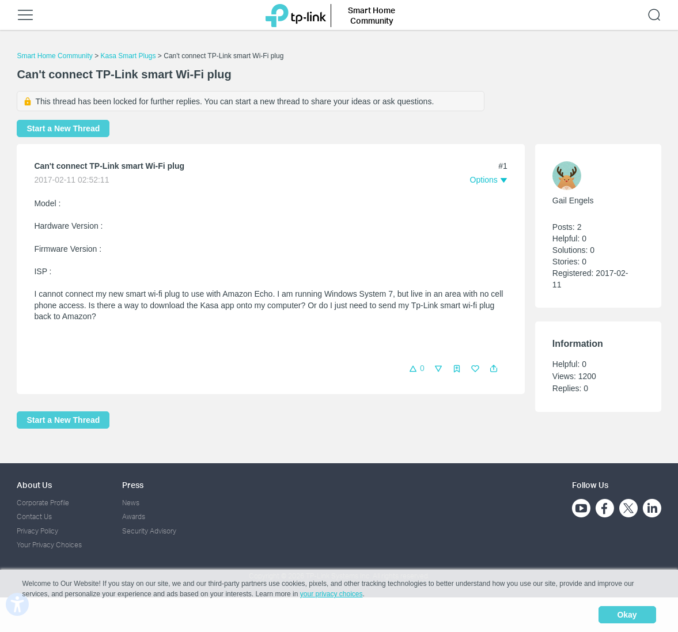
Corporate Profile (43, 502)
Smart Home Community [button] (371, 15)
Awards (133, 516)
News (130, 502)
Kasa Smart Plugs (128, 56)
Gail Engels (573, 200)
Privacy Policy (37, 531)
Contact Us (34, 516)
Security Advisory (149, 531)
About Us (34, 485)
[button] (493, 368)
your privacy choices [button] (331, 594)
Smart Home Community (54, 56)
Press (132, 485)
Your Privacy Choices (49, 544)
